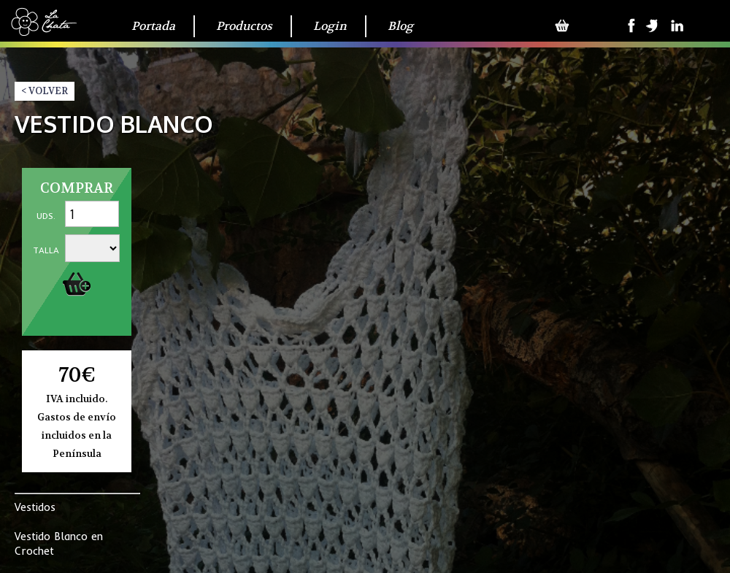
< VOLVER (44, 91)
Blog (400, 26)
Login (330, 26)
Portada (153, 26)
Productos (244, 26)
